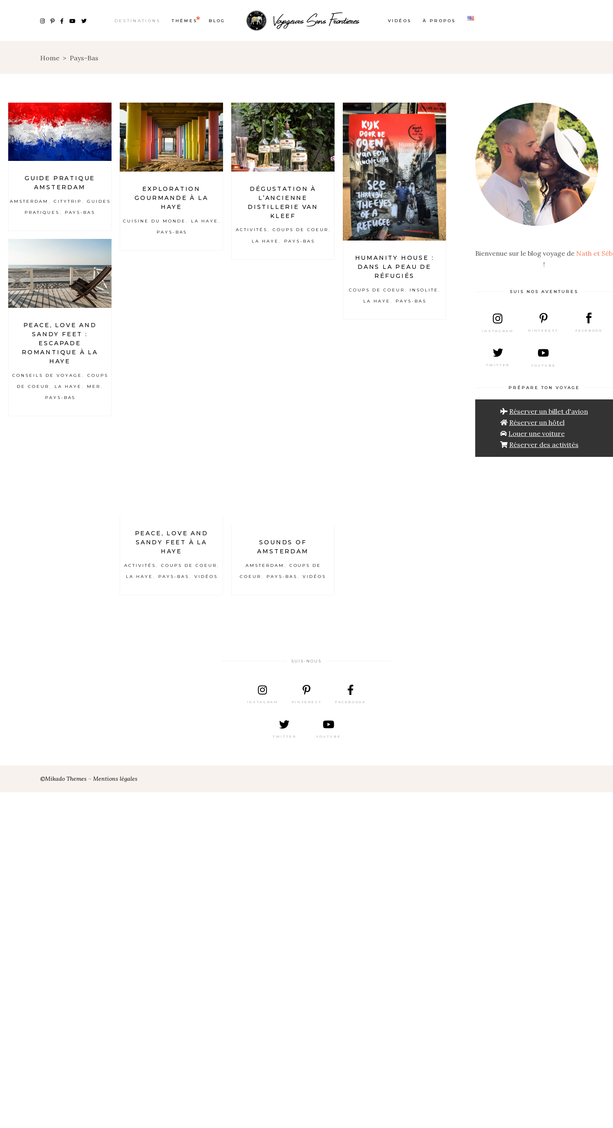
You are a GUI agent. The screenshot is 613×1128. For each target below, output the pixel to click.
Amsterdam (29, 201)
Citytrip (68, 201)
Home (49, 58)
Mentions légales (115, 778)
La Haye (204, 221)
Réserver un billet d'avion (548, 411)
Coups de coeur (300, 229)
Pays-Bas (80, 212)
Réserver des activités (544, 444)
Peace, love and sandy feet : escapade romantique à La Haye (60, 343)
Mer (93, 386)
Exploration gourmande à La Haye (171, 198)
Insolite (424, 290)
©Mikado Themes (63, 778)
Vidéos (206, 576)
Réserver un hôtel (537, 422)
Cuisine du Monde (154, 221)
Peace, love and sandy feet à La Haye (171, 542)
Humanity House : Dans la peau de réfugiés (394, 267)
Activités (251, 229)
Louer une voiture (536, 433)
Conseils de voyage (47, 375)
